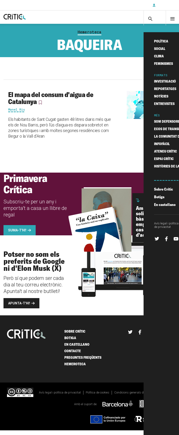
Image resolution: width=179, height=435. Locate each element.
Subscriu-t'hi (133, 5)
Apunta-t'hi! (19, 308)
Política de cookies (97, 397)
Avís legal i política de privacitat (60, 397)
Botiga (70, 342)
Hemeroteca (89, 36)
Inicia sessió (165, 5)
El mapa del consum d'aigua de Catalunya (50, 102)
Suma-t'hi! (17, 235)
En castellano (77, 349)
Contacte (72, 355)
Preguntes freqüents (82, 362)
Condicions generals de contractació (138, 397)
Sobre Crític (74, 336)
